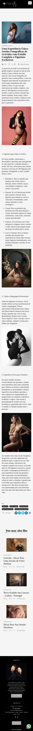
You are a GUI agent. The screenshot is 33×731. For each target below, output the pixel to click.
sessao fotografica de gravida (21, 509)
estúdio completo (13, 506)
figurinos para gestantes (8, 509)
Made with (16, 729)
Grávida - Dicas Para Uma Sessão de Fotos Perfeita (14, 561)
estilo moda (5, 506)
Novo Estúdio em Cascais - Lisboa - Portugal (16, 594)
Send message (17, 708)
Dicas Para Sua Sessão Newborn (15, 626)
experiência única (23, 506)
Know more (16, 695)
